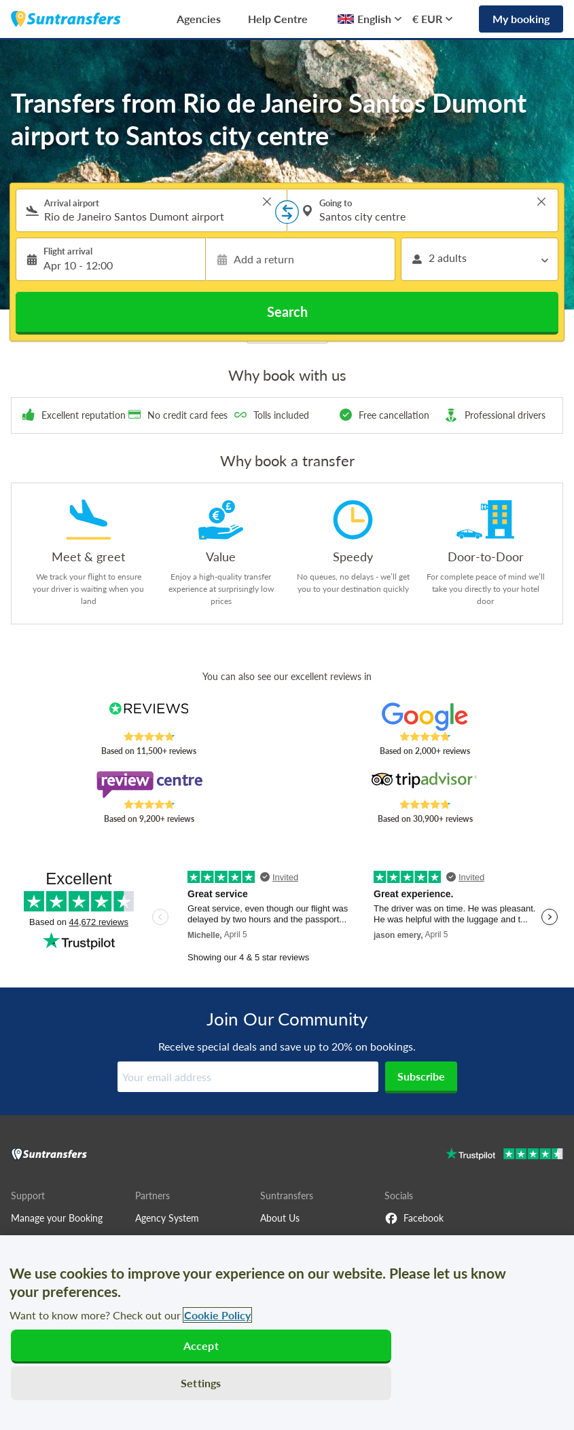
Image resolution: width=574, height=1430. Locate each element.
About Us (280, 1218)
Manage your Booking (57, 1218)
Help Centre (278, 18)
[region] (287, 1332)
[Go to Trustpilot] (504, 1155)
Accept (201, 1345)
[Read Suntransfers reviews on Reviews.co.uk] (149, 716)
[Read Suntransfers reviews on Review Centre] (149, 784)
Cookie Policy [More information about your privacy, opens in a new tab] (217, 1315)
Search (287, 311)
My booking (521, 18)
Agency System (167, 1218)
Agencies (199, 18)
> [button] (267, 201)
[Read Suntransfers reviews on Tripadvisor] (425, 784)
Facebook (414, 1218)
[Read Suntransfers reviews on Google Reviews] (425, 716)
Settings (201, 1382)
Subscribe (421, 1076)
